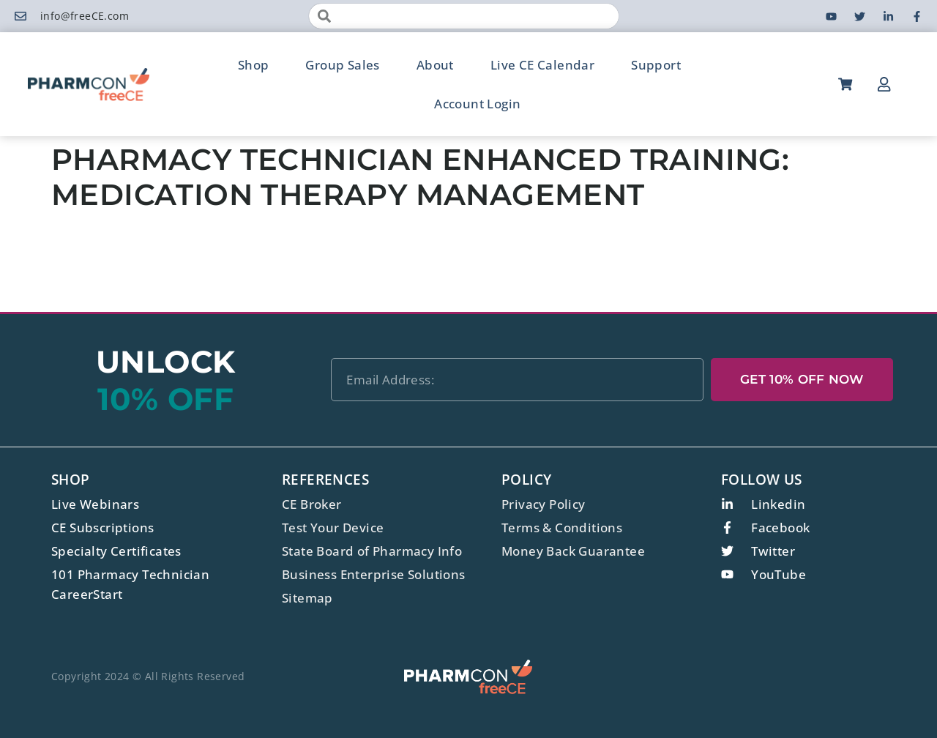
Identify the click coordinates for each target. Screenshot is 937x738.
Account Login (477, 103)
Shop (253, 64)
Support (656, 64)
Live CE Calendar (542, 64)
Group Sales (342, 64)
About (435, 64)
